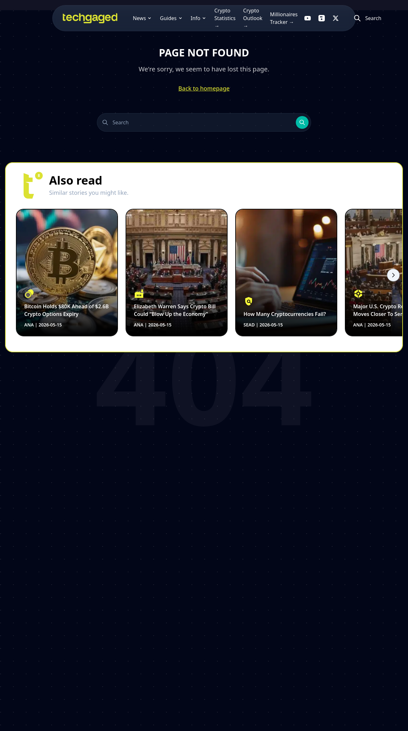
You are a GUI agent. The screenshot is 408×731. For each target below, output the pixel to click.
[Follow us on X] (341, 18)
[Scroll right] (393, 275)
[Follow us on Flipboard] (327, 18)
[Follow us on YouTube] (313, 18)
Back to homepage (204, 88)
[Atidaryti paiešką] (377, 18)
